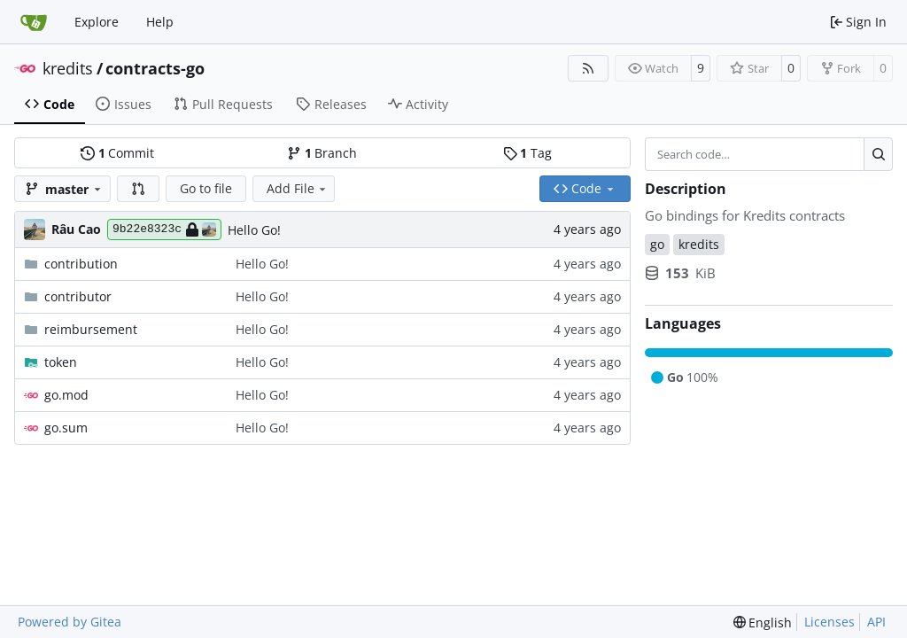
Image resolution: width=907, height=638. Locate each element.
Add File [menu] (298, 188)
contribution (81, 263)
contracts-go (155, 68)
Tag (527, 152)
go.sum (66, 427)
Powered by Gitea (69, 621)
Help (160, 21)
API (876, 621)
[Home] (33, 22)
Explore (96, 21)
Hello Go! (254, 230)
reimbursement (90, 329)
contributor (78, 296)
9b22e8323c (164, 229)
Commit (117, 152)
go (657, 244)
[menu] (763, 622)
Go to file (206, 188)
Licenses (829, 621)
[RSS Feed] (588, 68)
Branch (322, 152)
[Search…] (878, 154)
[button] (138, 188)
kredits (68, 68)
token (60, 362)
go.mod (66, 394)
